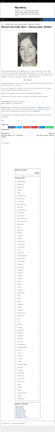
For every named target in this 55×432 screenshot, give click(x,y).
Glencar (19, 314)
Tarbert (19, 394)
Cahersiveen (21, 251)
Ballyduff (20, 214)
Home (3, 26)
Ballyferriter (21, 216)
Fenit (18, 302)
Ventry (19, 402)
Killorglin (20, 342)
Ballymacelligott (22, 228)
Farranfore (21, 299)
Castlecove (20, 259)
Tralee (19, 396)
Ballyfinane (20, 219)
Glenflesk (20, 316)
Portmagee (20, 379)
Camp (18, 256)
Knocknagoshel (22, 354)
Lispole (19, 359)
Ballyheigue (20, 222)
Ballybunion (21, 205)
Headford (20, 322)
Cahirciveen (20, 254)
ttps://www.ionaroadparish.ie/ (34, 100)
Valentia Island (9, 26)
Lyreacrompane (22, 371)
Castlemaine (21, 268)
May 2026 (19, 413)
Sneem (19, 391)
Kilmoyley (20, 348)
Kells (18, 328)
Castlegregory (22, 262)
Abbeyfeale (20, 191)
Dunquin (19, 296)
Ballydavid (20, 208)
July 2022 (18, 415)
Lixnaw (19, 368)
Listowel (20, 365)
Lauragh (20, 356)
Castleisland (21, 265)
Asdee (19, 199)
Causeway (20, 271)
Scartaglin (20, 388)
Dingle (19, 288)
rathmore (20, 382)
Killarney (20, 339)
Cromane (20, 279)
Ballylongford (22, 225)
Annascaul (20, 193)
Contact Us (37, 118)
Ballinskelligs (21, 202)
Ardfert (19, 196)
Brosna (19, 245)
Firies (18, 308)
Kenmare (20, 331)
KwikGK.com (9, 429)
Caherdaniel (21, 248)
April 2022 (19, 421)
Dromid (19, 291)
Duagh (19, 294)
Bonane (19, 239)
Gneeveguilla (21, 319)
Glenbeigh (20, 311)
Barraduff (20, 231)
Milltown (20, 374)
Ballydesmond (21, 211)
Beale (19, 233)
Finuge (19, 305)
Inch (18, 325)
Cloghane (20, 273)
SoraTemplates (21, 429)
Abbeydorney (21, 188)
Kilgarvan (20, 336)
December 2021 (21, 423)
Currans (19, 282)
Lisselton (20, 362)
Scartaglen (20, 385)
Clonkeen (20, 276)
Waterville (20, 405)
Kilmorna (20, 345)
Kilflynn (19, 334)
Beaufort (20, 236)
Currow (19, 285)
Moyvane (20, 376)
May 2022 (19, 419)
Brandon (20, 242)
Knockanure (21, 351)
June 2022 (19, 417)
